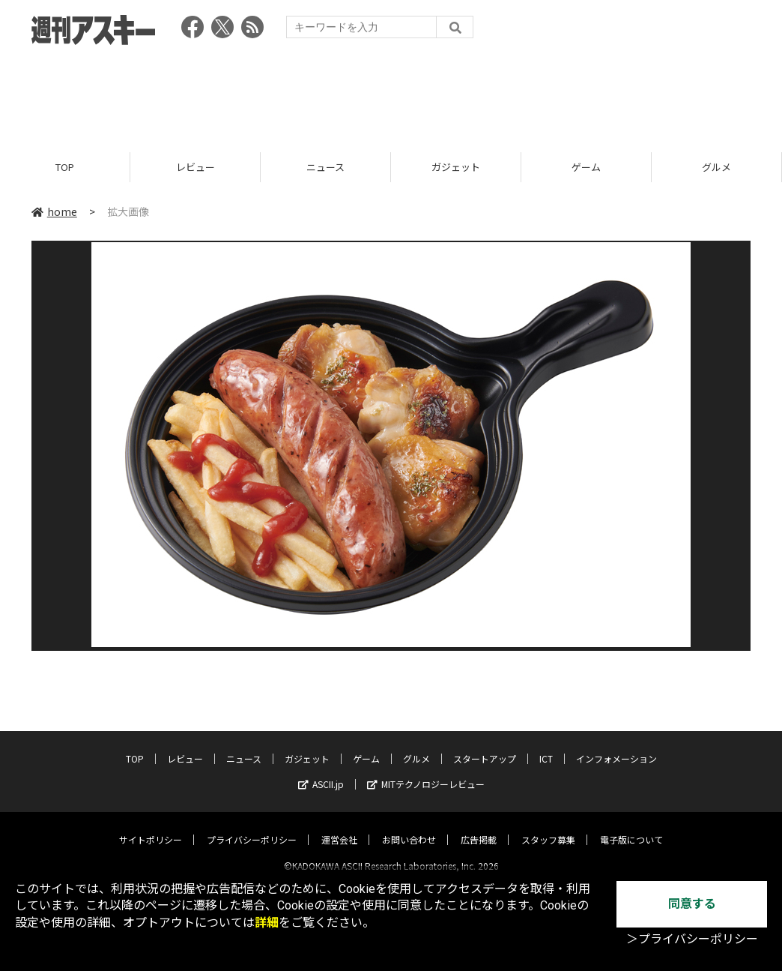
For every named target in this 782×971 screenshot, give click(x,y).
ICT (546, 745)
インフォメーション (616, 745)
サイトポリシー (150, 826)
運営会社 (339, 826)
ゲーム (586, 167)
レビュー (195, 167)
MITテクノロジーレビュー (426, 771)
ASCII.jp (321, 771)
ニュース (325, 167)
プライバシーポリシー (252, 826)
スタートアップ (484, 745)
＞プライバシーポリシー (692, 939)
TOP (64, 167)
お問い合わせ (409, 826)
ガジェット (455, 167)
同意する (692, 904)
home (54, 211)
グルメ (716, 167)
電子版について (631, 826)
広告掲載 (479, 826)
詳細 (267, 923)
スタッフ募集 (548, 826)
